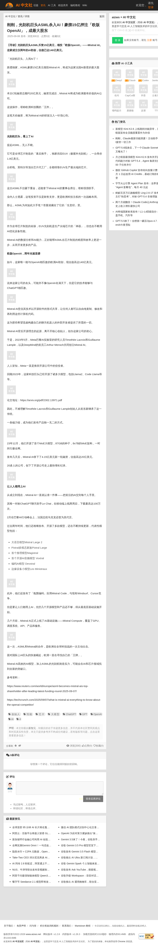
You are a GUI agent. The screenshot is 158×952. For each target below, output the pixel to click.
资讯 (43, 5)
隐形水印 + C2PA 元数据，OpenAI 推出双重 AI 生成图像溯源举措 (31, 854)
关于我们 (8, 925)
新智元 (32, 728)
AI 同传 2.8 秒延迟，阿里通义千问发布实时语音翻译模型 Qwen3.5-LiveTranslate (31, 866)
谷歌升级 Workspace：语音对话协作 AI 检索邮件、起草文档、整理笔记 (80, 878)
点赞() (88, 745)
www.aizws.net (33, 934)
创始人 (14, 714)
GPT (83, 714)
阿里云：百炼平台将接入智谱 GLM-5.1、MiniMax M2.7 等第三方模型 (31, 836)
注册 (149, 40)
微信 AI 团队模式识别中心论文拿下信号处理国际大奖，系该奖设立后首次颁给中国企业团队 (80, 830)
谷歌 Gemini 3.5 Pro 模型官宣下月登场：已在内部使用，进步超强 (80, 848)
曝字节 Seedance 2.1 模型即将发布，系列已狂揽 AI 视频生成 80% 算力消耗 (31, 884)
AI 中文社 (18, 5)
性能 (28, 714)
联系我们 (66, 925)
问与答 (33, 925)
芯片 (40, 714)
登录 (151, 7)
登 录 (117, 40)
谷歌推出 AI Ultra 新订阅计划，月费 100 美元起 (80, 860)
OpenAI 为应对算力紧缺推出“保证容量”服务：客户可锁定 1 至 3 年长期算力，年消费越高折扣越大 (80, 836)
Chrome (121, 941)
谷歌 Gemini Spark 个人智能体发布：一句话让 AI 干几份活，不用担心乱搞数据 (80, 866)
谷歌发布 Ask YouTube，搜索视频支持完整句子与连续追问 (80, 872)
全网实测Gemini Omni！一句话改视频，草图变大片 (31, 848)
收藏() (100, 745)
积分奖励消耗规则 (49, 925)
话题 (35, 5)
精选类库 (63, 5)
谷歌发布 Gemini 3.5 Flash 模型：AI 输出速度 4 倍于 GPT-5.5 (80, 854)
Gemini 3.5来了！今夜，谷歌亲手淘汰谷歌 (80, 842)
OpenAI (96, 714)
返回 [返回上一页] (101, 16)
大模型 (54, 714)
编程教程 (75, 5)
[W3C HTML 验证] (146, 936)
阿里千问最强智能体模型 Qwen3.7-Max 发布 (31, 878)
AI (11, 719)
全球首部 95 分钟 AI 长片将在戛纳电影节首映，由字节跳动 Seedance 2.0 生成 (31, 830)
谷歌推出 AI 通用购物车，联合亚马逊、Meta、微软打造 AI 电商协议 (80, 884)
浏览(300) (75, 745)
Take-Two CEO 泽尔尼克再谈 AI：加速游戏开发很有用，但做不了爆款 (31, 860)
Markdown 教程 (83, 925)
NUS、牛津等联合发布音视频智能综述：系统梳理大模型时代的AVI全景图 (31, 872)
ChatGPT (69, 714)
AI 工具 (52, 5)
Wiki (84, 5)
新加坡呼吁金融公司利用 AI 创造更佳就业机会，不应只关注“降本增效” (31, 842)
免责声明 (21, 925)
